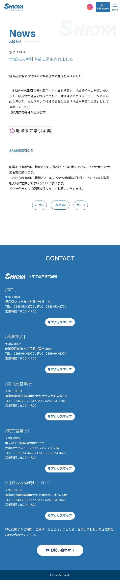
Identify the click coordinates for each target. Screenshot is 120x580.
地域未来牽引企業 (21, 151)
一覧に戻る (60, 205)
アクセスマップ (60, 322)
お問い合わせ (103, 7)
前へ (41, 205)
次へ (79, 205)
